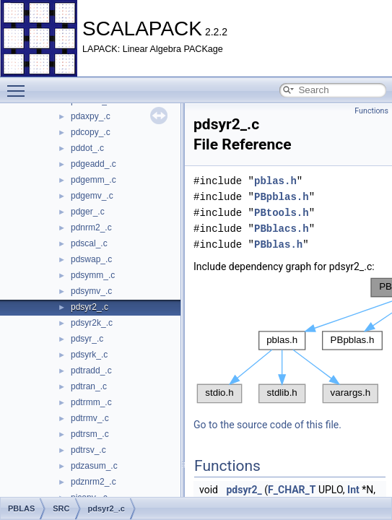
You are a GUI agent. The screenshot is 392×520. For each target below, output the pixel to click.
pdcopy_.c (90, 132)
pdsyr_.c (87, 339)
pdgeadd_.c (93, 164)
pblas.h (275, 181)
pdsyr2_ (243, 489)
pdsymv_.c (91, 291)
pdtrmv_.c (90, 418)
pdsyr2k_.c (92, 323)
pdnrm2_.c (91, 227)
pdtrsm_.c (90, 434)
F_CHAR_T (291, 489)
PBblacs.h (281, 228)
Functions (371, 111)
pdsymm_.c (93, 275)
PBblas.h (278, 244)
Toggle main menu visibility (19, 84)
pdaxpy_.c (90, 116)
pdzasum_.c (94, 466)
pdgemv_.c (92, 196)
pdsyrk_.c (89, 355)
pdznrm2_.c (93, 482)
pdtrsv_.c (88, 450)
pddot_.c (87, 148)
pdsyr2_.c (89, 307)
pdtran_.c (89, 386)
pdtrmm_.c (91, 402)
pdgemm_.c (93, 180)
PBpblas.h (281, 197)
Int (353, 489)
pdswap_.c (91, 259)
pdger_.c (88, 212)
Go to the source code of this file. (267, 424)
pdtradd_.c (91, 370)
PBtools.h (281, 213)
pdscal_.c (89, 243)
